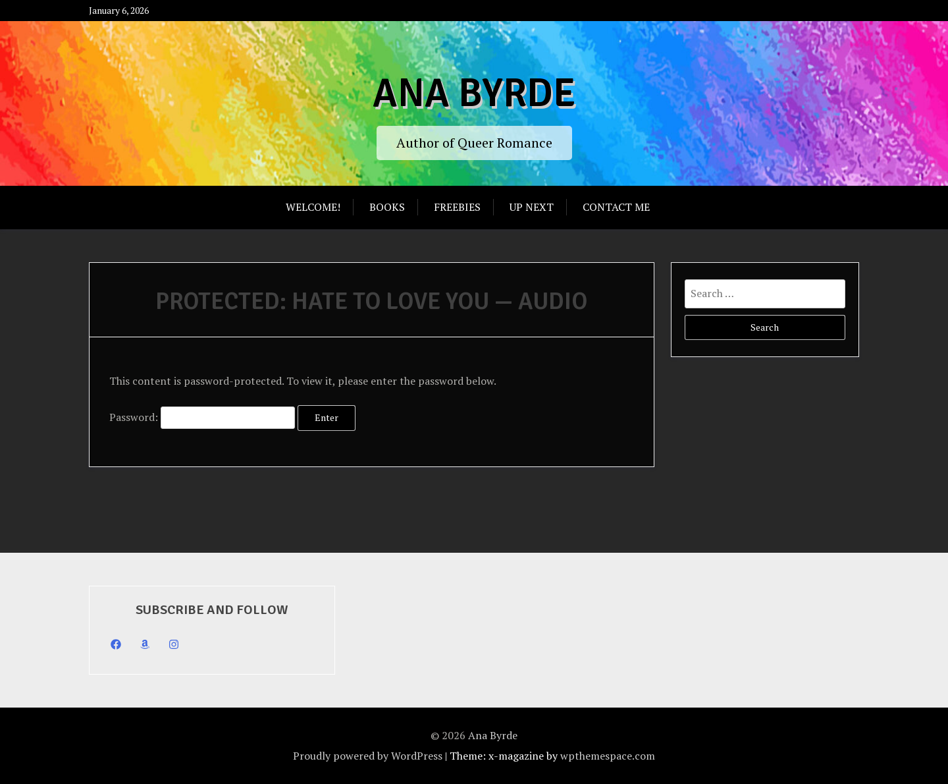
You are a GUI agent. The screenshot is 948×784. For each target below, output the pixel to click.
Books (387, 207)
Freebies (457, 207)
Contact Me (616, 207)
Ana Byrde (474, 93)
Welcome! (313, 207)
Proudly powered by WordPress (367, 755)
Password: (202, 417)
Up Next (532, 207)
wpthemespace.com (607, 755)
